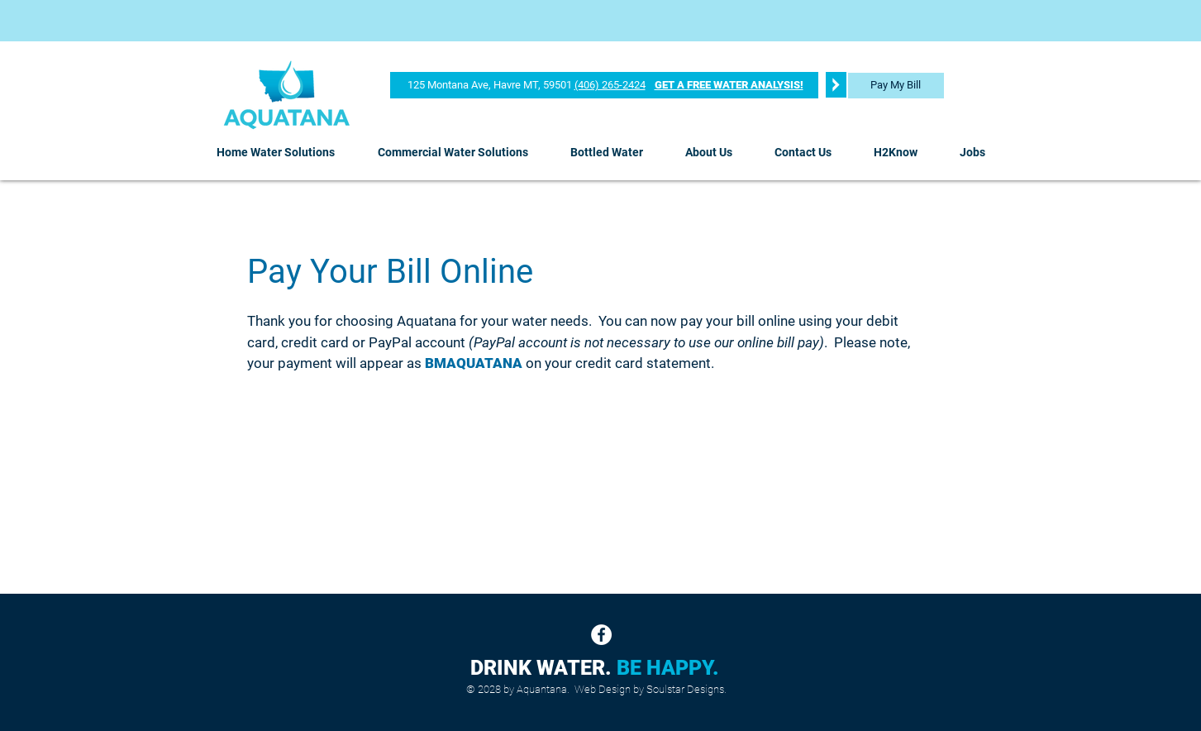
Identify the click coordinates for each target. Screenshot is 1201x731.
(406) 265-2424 (610, 85)
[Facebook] (601, 634)
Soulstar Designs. (686, 689)
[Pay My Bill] (896, 85)
